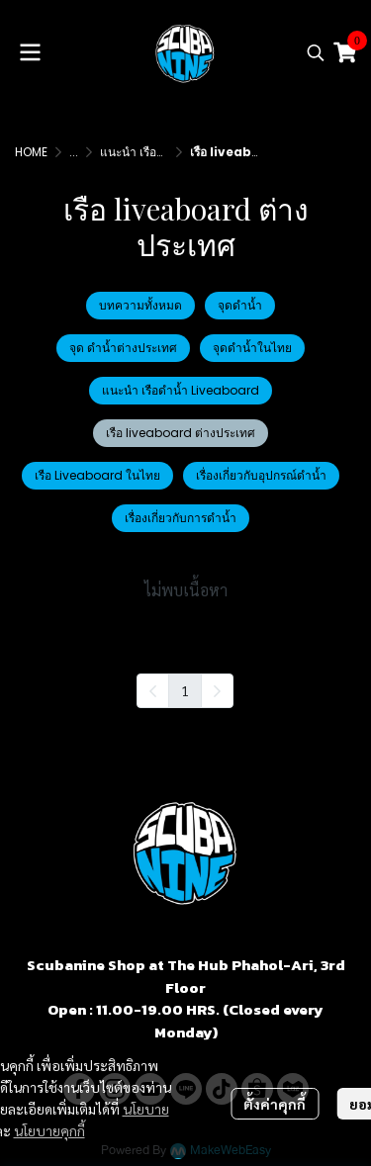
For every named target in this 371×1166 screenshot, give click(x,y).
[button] (315, 52)
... (73, 151)
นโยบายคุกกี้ (49, 1130)
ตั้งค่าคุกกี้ (274, 1104)
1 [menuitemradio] (185, 690)
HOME (31, 151)
